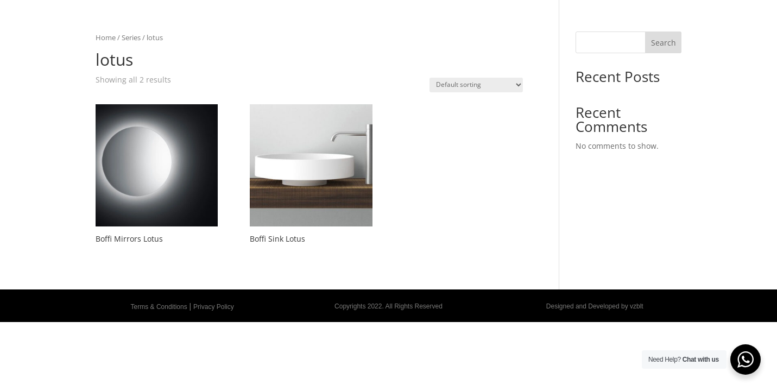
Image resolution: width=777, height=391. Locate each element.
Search (663, 42)
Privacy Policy (213, 307)
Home (106, 37)
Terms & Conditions (159, 307)
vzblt (636, 306)
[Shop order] (476, 85)
